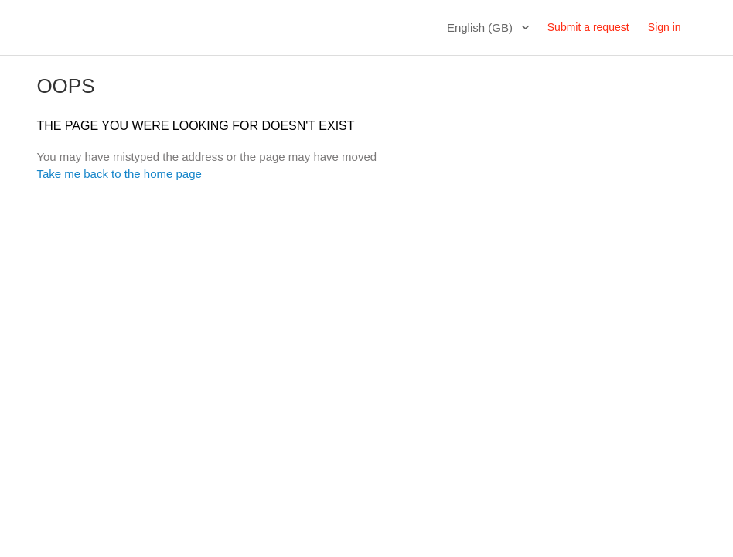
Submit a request (588, 27)
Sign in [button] (664, 27)
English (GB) (481, 27)
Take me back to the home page (118, 173)
